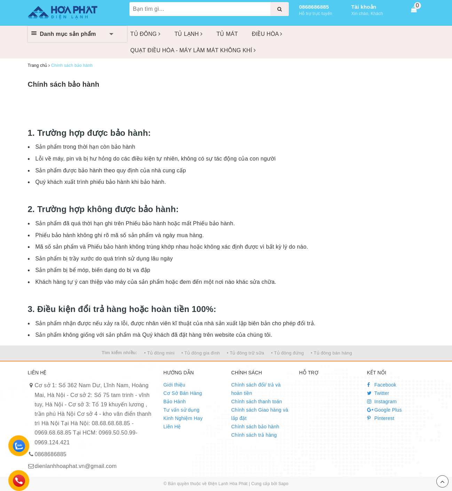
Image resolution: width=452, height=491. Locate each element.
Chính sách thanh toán (256, 401)
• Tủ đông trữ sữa (245, 353)
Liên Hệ (172, 426)
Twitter (378, 393)
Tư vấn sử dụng (182, 410)
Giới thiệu (174, 385)
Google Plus (384, 410)
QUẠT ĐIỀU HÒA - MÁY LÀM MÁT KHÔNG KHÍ (193, 50)
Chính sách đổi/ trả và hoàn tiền (256, 389)
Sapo (283, 483)
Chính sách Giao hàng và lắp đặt (259, 414)
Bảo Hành (175, 401)
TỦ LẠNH (188, 34)
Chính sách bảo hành (64, 84)
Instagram (382, 401)
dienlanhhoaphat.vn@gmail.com (76, 466)
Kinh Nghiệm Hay (183, 418)
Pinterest (381, 418)
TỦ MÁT (227, 34)
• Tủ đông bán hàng (331, 353)
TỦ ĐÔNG (145, 34)
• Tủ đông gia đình (200, 353)
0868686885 (314, 7)
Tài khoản (363, 7)
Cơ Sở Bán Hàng (183, 393)
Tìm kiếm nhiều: (119, 352)
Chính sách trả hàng (254, 435)
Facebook (382, 385)
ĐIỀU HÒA (267, 34)
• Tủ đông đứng (287, 353)
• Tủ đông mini (159, 353)
